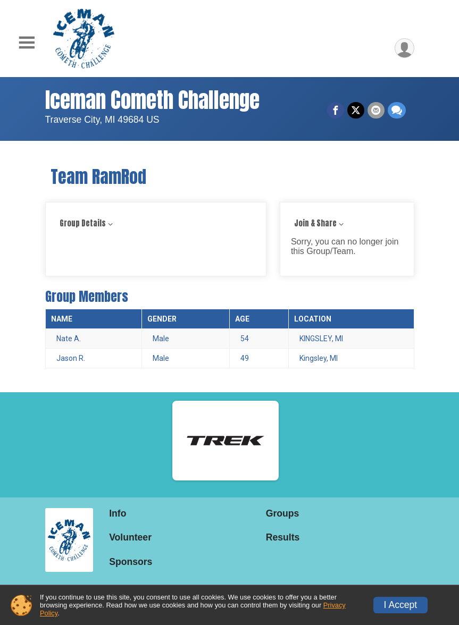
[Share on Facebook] (335, 110)
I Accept (401, 604)
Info (117, 513)
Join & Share (315, 223)
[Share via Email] (376, 110)
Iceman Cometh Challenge (152, 100)
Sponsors (130, 561)
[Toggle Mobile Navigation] (26, 43)
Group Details (83, 223)
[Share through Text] (397, 110)
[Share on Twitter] (355, 110)
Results (283, 537)
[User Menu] (404, 48)
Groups (282, 513)
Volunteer (130, 537)
